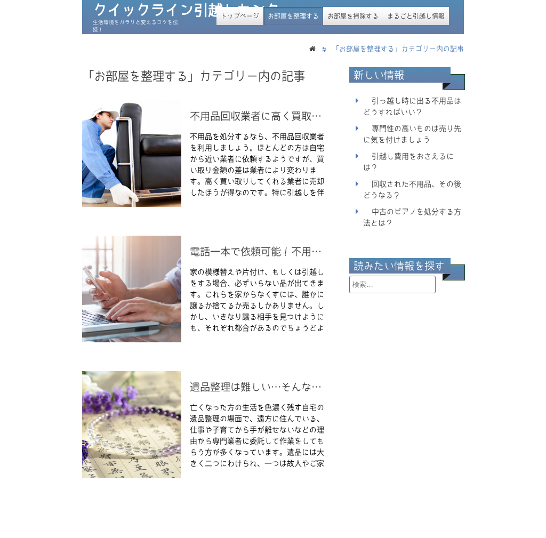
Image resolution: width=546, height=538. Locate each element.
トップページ (240, 16)
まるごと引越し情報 (416, 16)
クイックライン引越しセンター (193, 10)
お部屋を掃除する (353, 16)
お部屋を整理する (293, 16)
